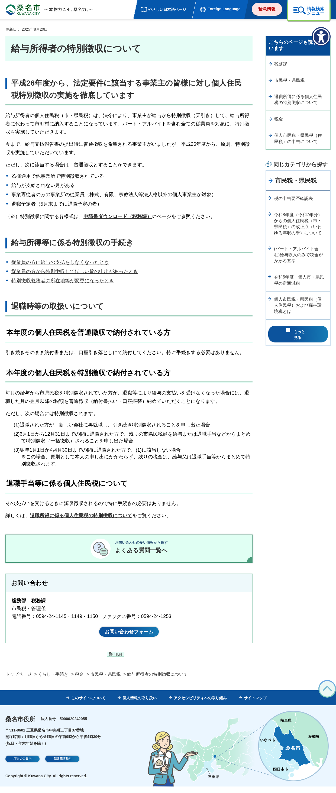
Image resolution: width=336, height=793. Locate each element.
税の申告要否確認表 (293, 198)
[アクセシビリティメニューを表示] (321, 36)
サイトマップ (255, 705)
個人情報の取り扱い (139, 705)
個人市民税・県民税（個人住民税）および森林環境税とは (298, 305)
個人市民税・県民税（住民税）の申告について (298, 138)
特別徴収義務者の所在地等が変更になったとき (62, 280)
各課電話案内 (62, 766)
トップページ (18, 680)
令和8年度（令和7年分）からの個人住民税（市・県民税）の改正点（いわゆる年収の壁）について (298, 223)
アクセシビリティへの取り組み (200, 705)
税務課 (280, 64)
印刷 (118, 661)
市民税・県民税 (289, 80)
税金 (278, 119)
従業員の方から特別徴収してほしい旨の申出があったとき (74, 271)
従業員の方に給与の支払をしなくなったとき (60, 262)
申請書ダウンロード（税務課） (117, 216)
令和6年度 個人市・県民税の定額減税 (299, 280)
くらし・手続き (53, 680)
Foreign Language (224, 9)
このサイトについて (88, 705)
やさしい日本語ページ (167, 9)
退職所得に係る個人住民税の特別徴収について (298, 99)
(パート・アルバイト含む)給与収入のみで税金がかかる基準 (298, 255)
